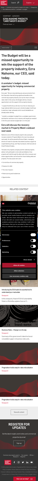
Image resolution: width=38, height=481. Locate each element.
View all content (19, 412)
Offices (32, 455)
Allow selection (19, 270)
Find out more (8, 24)
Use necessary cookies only (19, 276)
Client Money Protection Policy (18, 472)
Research (16, 456)
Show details (27, 259)
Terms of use (29, 467)
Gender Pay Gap (25, 469)
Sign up (19, 443)
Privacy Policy (14, 474)
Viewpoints (34, 7)
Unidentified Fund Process (31, 472)
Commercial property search (11, 455)
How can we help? (23, 479)
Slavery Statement (16, 469)
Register (22, 456)
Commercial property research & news (17, 7)
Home (2, 7)
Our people (24, 455)
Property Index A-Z (6, 474)
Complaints (8, 469)
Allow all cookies (19, 265)
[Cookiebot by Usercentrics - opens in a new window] (28, 203)
